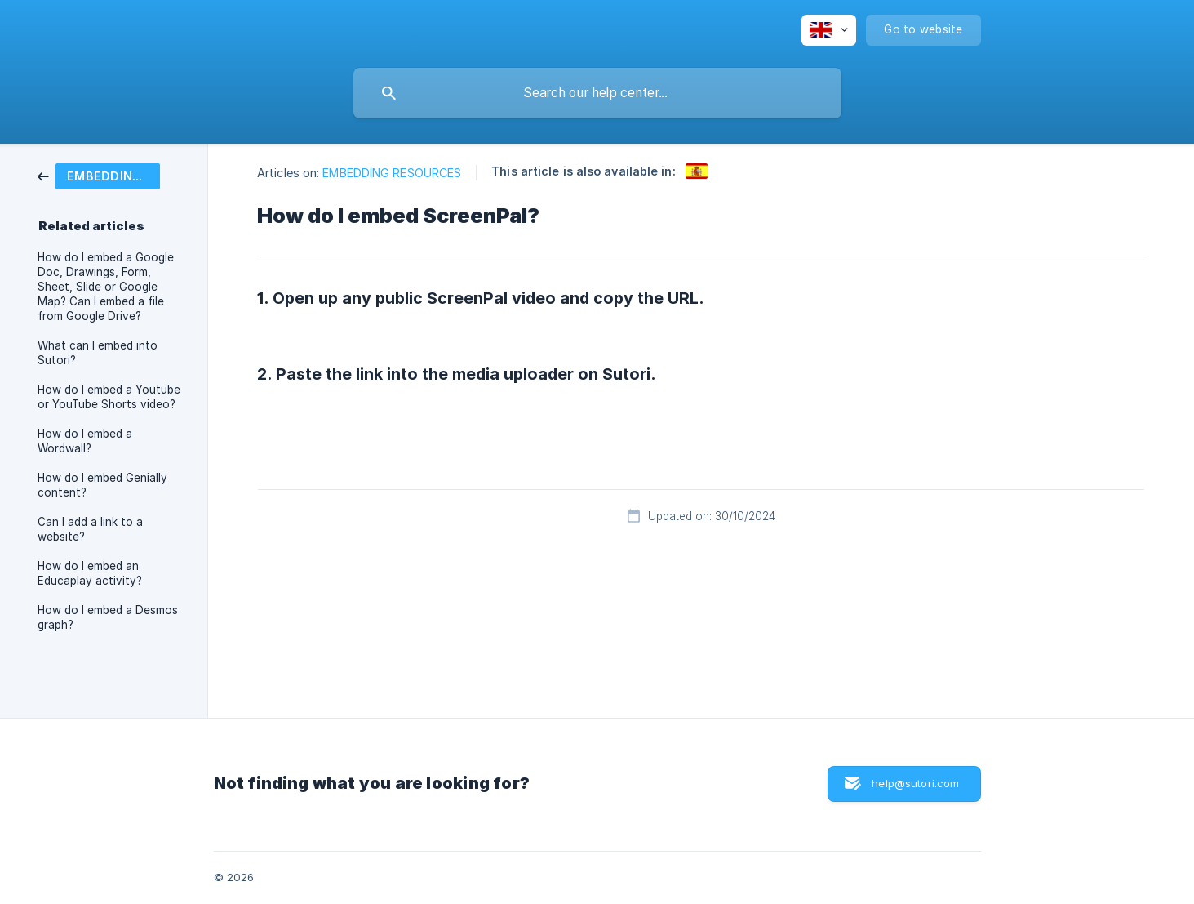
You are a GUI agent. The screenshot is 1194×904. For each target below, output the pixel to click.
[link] (99, 175)
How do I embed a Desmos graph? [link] (108, 617)
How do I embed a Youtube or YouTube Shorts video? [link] (109, 397)
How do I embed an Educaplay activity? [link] (90, 573)
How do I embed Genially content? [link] (102, 485)
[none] (828, 30)
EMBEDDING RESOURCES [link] (391, 173)
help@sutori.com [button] (915, 783)
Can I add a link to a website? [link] (90, 529)
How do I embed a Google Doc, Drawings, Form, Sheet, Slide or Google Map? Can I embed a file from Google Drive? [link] (106, 287)
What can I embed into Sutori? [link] (98, 353)
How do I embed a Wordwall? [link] (85, 441)
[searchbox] (597, 93)
